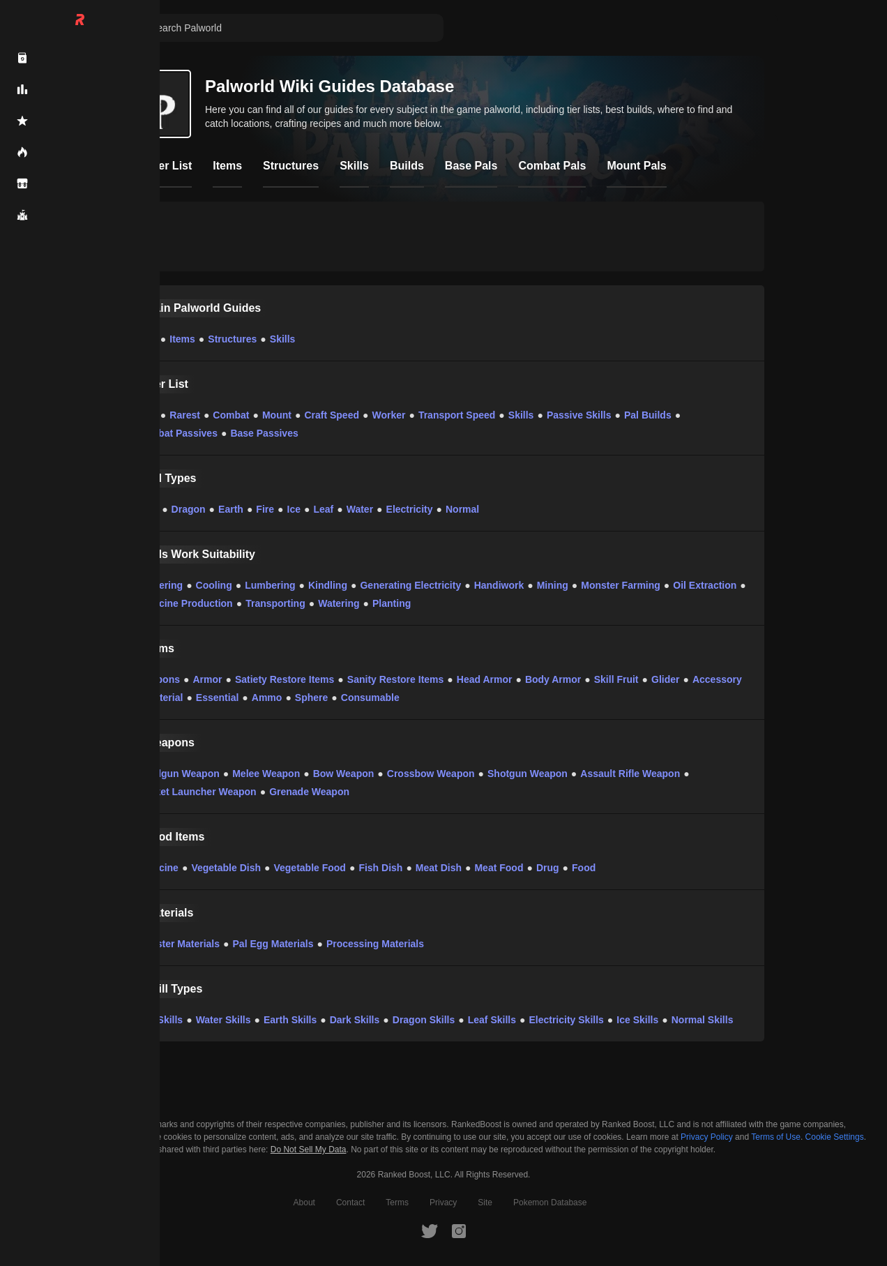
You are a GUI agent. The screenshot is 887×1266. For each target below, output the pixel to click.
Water (360, 509)
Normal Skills (703, 1019)
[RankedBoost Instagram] (459, 1230)
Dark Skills (355, 1019)
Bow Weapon (343, 773)
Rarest (184, 415)
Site (485, 1202)
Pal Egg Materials (273, 943)
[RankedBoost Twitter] (429, 1230)
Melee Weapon (266, 773)
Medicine (158, 867)
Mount (276, 415)
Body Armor (553, 679)
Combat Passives (177, 433)
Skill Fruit (616, 679)
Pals (147, 339)
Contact (350, 1202)
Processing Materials (375, 943)
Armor (207, 679)
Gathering (160, 585)
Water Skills (223, 1019)
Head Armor (485, 679)
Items (182, 339)
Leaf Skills (492, 1019)
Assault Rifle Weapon (630, 773)
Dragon (189, 509)
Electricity (409, 509)
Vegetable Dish (226, 867)
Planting (391, 603)
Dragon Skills (424, 1019)
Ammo (267, 697)
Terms (397, 1202)
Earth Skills (290, 1019)
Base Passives (264, 433)
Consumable (370, 697)
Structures (232, 339)
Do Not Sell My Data (309, 1149)
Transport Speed (456, 415)
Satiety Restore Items (284, 679)
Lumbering (270, 585)
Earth (230, 509)
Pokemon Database (549, 1202)
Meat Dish (439, 867)
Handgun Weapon (178, 773)
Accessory (717, 679)
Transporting (275, 603)
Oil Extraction (704, 585)
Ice (294, 509)
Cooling (214, 585)
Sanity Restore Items (395, 679)
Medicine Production (185, 603)
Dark (147, 509)
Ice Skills (637, 1019)
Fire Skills (160, 1019)
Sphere (311, 697)
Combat (231, 415)
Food (584, 867)
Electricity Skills (566, 1019)
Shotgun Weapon (527, 773)
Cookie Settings (834, 1137)
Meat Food (498, 867)
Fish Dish (380, 867)
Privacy (443, 1202)
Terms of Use (776, 1137)
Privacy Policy (707, 1137)
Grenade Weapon (309, 791)
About (304, 1202)
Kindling (327, 585)
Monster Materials (178, 943)
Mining (552, 585)
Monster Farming (620, 585)
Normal (462, 509)
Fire (265, 509)
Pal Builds (648, 415)
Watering (338, 603)
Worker (388, 415)
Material (164, 697)
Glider (665, 679)
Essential (217, 697)
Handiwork (499, 585)
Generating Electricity (410, 585)
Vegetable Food (309, 867)
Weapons (158, 679)
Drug (547, 867)
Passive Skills (579, 415)
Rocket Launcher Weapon (197, 791)
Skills (283, 339)
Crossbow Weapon (431, 773)
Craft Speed (331, 415)
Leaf (323, 509)
